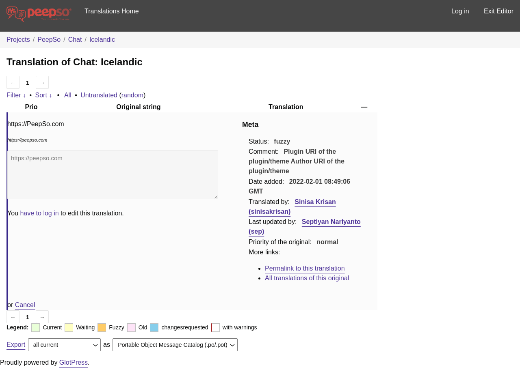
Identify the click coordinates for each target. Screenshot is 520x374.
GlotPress (73, 362)
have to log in (39, 213)
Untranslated (98, 95)
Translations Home (111, 11)
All (68, 95)
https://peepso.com (112, 174)
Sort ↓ (43, 95)
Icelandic (102, 39)
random (132, 95)
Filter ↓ (16, 95)
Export (15, 344)
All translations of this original (307, 278)
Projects (18, 39)
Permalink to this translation (305, 268)
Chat (75, 39)
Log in (460, 11)
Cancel (25, 304)
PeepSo (49, 39)
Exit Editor (499, 11)
